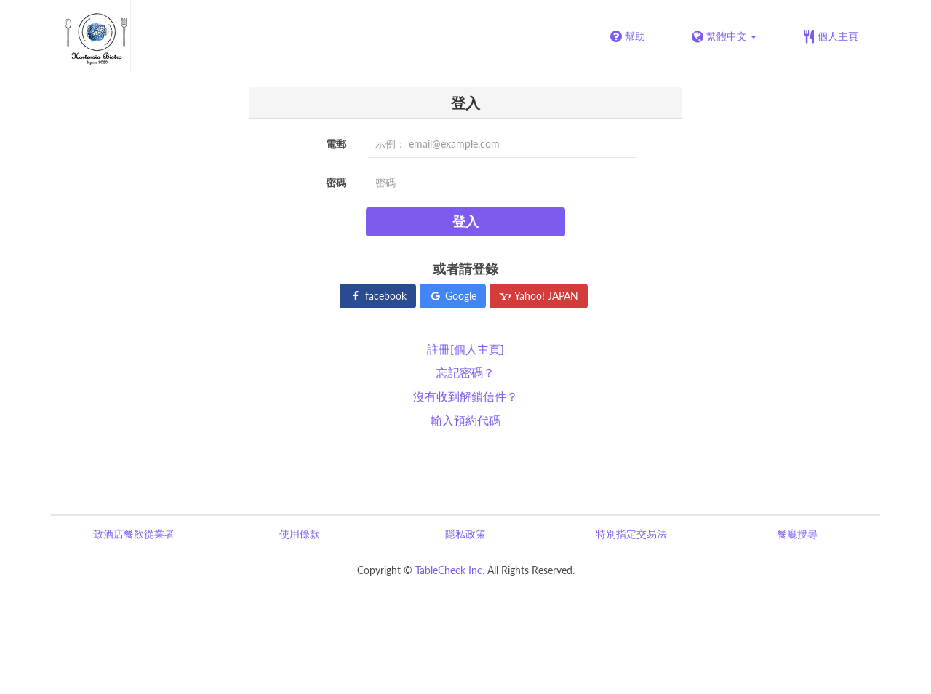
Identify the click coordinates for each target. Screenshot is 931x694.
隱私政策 (465, 533)
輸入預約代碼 (465, 420)
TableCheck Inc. (449, 570)
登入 (465, 221)
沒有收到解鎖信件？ (465, 396)
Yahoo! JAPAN (538, 296)
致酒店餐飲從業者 (134, 533)
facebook (378, 296)
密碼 (336, 182)
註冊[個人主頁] (465, 349)
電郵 (336, 143)
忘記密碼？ (465, 372)
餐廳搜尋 (797, 533)
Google (452, 296)
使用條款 (299, 533)
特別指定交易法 (631, 533)
